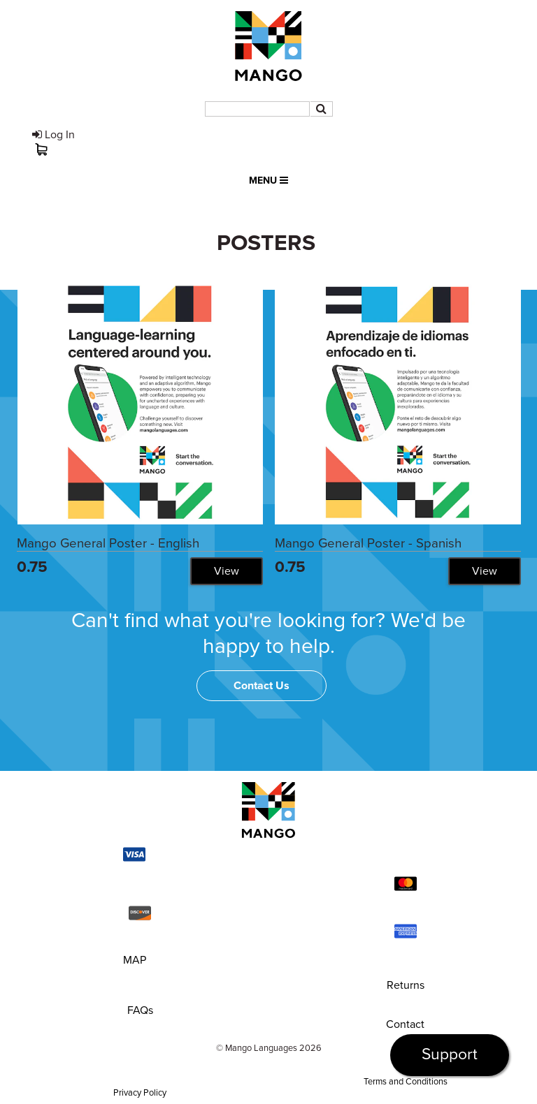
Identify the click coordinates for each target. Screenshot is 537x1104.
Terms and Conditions (406, 1081)
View (226, 571)
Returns (405, 985)
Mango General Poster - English (108, 543)
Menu (268, 180)
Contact (405, 1024)
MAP (134, 960)
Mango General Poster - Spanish (368, 543)
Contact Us (261, 686)
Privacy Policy (139, 1092)
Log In (53, 135)
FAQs (140, 1010)
